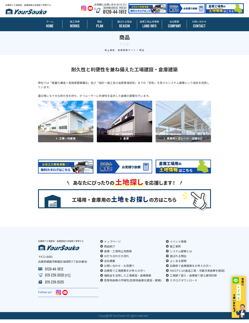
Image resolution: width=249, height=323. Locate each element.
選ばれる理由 (124, 24)
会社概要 (174, 24)
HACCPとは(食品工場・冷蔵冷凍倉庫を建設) (197, 274)
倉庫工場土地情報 (149, 24)
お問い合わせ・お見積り (119, 269)
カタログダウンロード (183, 284)
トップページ (112, 245)
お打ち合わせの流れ (116, 259)
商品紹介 (109, 250)
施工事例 (175, 250)
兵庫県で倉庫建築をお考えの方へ (190, 269)
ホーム (50, 24)
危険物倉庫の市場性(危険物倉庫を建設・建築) (133, 284)
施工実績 (74, 24)
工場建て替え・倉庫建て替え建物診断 (193, 279)
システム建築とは (181, 255)
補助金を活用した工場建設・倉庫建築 (127, 279)
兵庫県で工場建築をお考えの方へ (125, 274)
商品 (99, 24)
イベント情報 (178, 245)
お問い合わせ (199, 24)
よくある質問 (178, 264)
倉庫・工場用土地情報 (118, 255)
